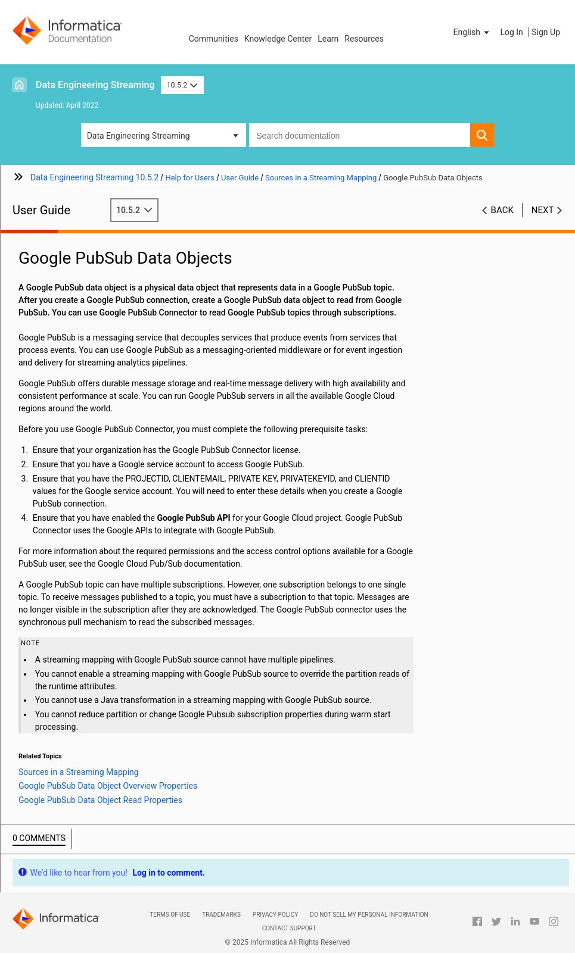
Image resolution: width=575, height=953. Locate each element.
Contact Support (289, 928)
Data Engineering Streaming (95, 84)
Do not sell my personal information (369, 914)
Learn (328, 38)
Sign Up (546, 32)
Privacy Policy (275, 914)
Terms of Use (170, 914)
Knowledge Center (278, 38)
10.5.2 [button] (182, 84)
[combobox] (359, 135)
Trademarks (221, 914)
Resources (364, 38)
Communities (213, 38)
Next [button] (543, 210)
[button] (472, 32)
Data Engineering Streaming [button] (138, 135)
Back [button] (502, 210)
